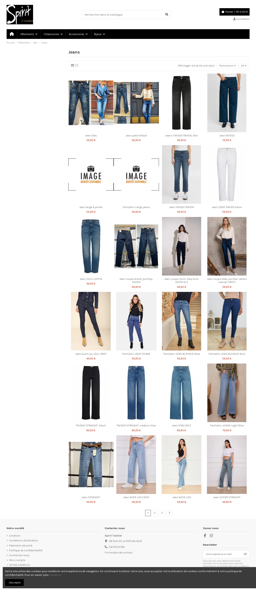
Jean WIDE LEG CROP (136, 497)
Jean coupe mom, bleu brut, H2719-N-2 (181, 280)
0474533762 (117, 547)
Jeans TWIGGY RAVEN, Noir (181, 135)
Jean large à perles (91, 207)
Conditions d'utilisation (23, 540)
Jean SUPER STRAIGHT (226, 497)
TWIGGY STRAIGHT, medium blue (136, 425)
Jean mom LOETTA (91, 279)
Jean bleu (91, 135)
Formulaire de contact (119, 552)
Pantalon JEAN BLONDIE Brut (227, 354)
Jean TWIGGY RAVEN (181, 207)
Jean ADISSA (227, 135)
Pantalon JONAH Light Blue (227, 425)
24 (244, 65)
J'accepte (14, 582)
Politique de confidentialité (25, 550)
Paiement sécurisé (20, 545)
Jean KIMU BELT (181, 425)
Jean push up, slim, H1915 (90, 354)
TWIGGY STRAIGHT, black (91, 425)
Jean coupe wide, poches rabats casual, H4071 (227, 280)
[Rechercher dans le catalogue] (167, 14)
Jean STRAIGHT (91, 497)
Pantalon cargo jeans (136, 207)
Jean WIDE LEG (181, 497)
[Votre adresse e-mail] (222, 554)
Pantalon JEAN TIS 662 (136, 354)
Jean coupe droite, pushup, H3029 (136, 280)
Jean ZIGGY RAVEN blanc (227, 207)
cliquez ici (55, 575)
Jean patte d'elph (136, 135)
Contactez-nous (19, 555)
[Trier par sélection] (227, 65)
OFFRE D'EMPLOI (19, 565)
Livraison (14, 535)
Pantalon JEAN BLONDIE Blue (181, 354)
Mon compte (17, 560)
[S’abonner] (245, 554)
